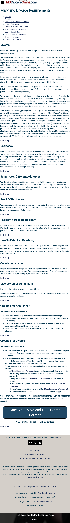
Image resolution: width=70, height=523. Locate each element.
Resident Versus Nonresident (16, 27)
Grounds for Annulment (14, 37)
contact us (60, 437)
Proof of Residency (12, 24)
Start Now (35, 520)
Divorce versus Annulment (15, 34)
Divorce (8, 17)
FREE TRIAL (35, 450)
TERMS (53, 487)
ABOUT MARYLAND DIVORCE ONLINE (35, 459)
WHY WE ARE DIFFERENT (35, 454)
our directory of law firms (35, 477)
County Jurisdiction (12, 32)
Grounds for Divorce (13, 40)
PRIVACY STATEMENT (40, 487)
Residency (9, 19)
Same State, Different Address (17, 22)
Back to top (4, 140)
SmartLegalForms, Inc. (46, 493)
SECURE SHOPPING (22, 487)
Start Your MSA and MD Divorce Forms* (35, 412)
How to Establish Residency (16, 29)
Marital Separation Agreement (23, 371)
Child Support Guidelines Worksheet (34, 379)
